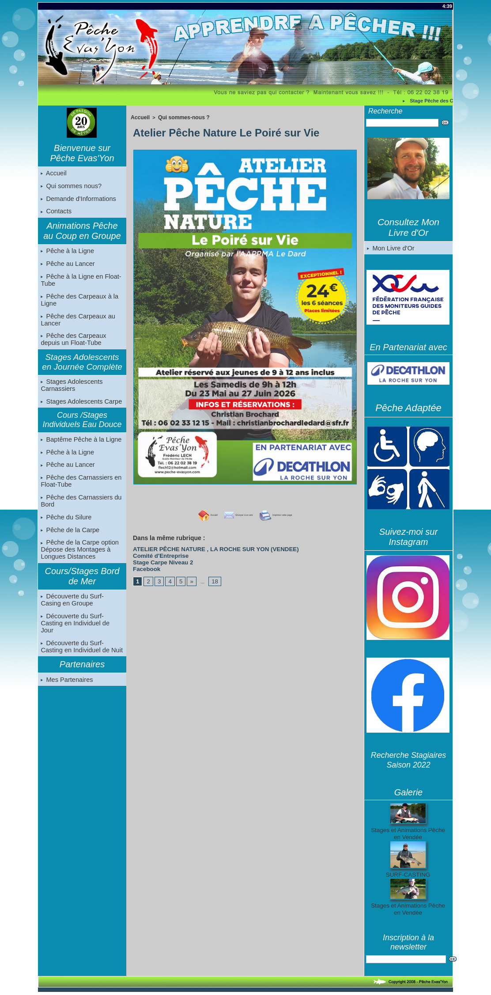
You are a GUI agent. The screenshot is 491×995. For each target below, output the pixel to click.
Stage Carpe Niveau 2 (158, 558)
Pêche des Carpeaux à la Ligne (78, 304)
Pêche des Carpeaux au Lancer (77, 324)
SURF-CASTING (408, 874)
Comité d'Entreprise (156, 553)
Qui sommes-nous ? (179, 117)
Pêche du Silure (65, 526)
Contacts (56, 213)
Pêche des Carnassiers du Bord (80, 510)
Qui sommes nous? (70, 186)
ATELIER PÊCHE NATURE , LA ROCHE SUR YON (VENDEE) (201, 547)
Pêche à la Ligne (66, 253)
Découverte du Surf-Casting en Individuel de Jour (82, 631)
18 (210, 575)
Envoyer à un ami (229, 514)
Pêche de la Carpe (69, 539)
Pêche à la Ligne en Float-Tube (79, 283)
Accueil (53, 173)
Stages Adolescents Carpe (80, 407)
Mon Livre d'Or (390, 248)
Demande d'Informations (77, 200)
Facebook (144, 563)
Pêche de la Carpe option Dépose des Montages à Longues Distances (78, 560)
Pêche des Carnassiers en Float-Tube (80, 489)
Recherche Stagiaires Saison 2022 (408, 760)
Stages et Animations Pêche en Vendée (407, 834)
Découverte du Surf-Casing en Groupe (81, 611)
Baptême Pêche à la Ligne (80, 446)
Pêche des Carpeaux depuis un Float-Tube (72, 344)
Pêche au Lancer (67, 266)
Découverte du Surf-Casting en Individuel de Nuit (82, 651)
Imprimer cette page (293, 514)
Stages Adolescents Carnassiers (71, 391)
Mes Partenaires (66, 685)
